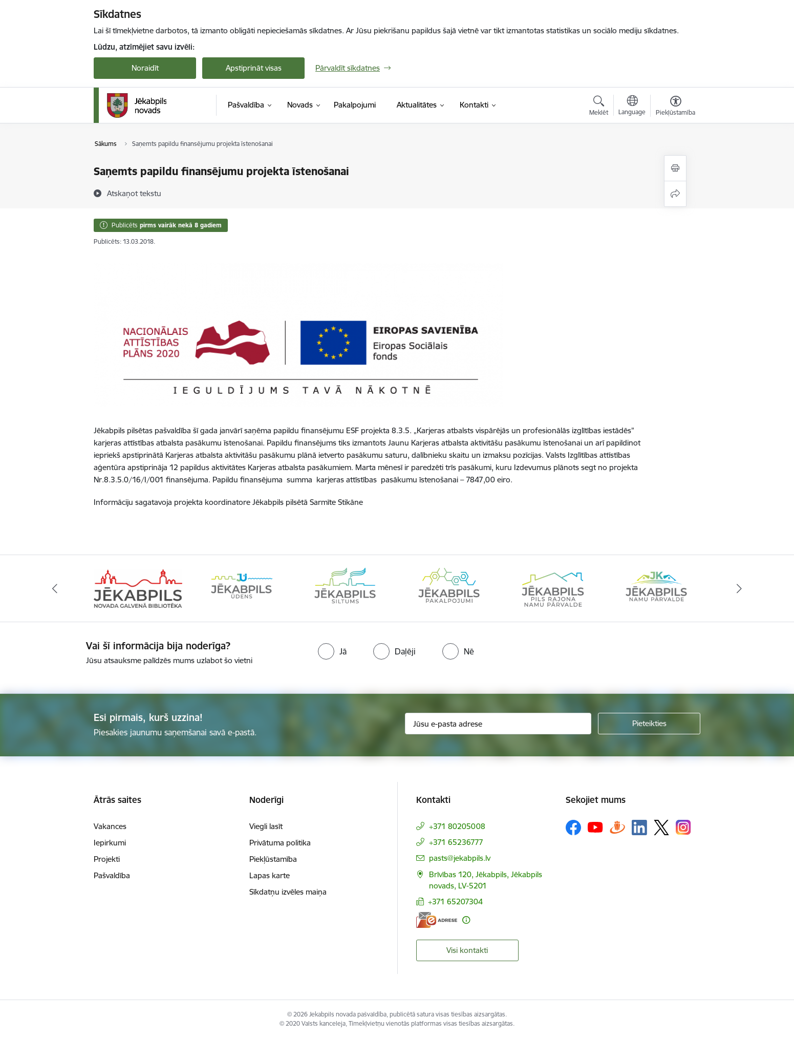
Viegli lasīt (266, 826)
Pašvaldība (112, 875)
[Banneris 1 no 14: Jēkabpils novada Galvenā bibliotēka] (138, 587)
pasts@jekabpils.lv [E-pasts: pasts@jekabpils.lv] (459, 858)
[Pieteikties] (649, 723)
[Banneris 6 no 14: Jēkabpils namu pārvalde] (656, 587)
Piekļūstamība (273, 859)
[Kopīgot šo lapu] (675, 193)
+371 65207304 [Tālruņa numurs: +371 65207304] (455, 901)
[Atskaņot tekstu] (134, 193)
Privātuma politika (280, 842)
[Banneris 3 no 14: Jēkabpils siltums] (345, 587)
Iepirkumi (110, 842)
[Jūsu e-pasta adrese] (498, 723)
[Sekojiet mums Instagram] (683, 827)
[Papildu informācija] (466, 920)
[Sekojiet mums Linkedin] (639, 827)
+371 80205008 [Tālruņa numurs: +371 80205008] (457, 826)
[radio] (332, 651)
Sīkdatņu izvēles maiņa (288, 892)
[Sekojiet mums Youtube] (595, 827)
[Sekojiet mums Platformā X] (661, 827)
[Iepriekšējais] (55, 588)
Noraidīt (145, 68)
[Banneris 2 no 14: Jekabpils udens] (241, 587)
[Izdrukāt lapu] (675, 168)
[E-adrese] (436, 919)
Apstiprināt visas (254, 68)
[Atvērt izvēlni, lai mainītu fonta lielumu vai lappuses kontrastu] (675, 107)
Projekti (107, 859)
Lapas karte (269, 875)
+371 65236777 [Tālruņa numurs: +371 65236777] (456, 842)
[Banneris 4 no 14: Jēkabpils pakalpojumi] (449, 587)
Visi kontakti (467, 950)
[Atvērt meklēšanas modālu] (598, 107)
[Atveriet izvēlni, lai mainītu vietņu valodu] (632, 106)
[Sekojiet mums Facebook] (573, 827)
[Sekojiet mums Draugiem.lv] (617, 827)
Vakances (110, 826)
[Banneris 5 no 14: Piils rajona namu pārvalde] (552, 587)
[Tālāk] (739, 588)
